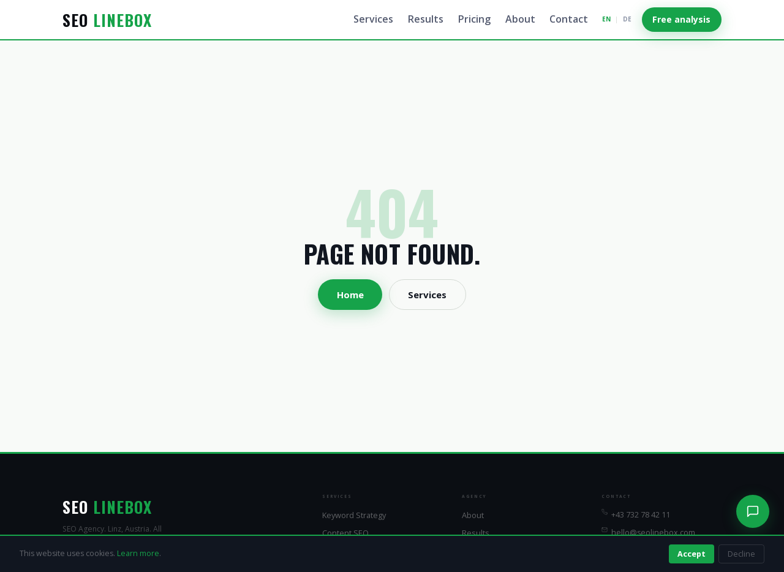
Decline (741, 554)
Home (350, 294)
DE (627, 19)
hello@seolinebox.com (648, 532)
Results (425, 19)
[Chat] (752, 511)
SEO (107, 19)
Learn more (138, 553)
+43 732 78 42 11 (635, 514)
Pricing (474, 19)
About (520, 19)
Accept (691, 554)
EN (606, 19)
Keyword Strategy (354, 515)
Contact (568, 19)
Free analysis (681, 19)
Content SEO (345, 532)
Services (373, 19)
